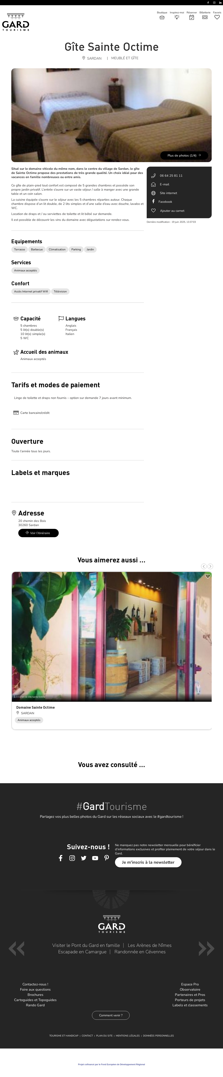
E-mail (164, 184)
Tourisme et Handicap (63, 1035)
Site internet (168, 193)
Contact (87, 1035)
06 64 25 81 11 (171, 176)
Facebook (165, 202)
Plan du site (104, 1035)
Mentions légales (128, 1035)
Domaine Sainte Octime (35, 707)
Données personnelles (158, 1035)
